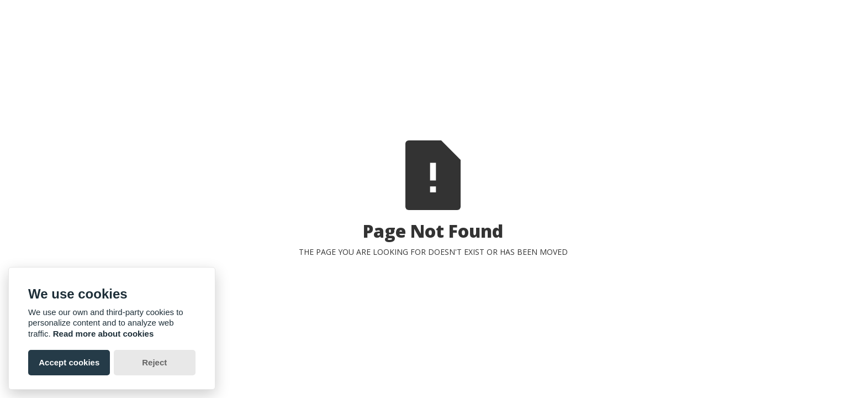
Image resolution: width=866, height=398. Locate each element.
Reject (154, 362)
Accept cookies (69, 362)
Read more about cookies (103, 333)
